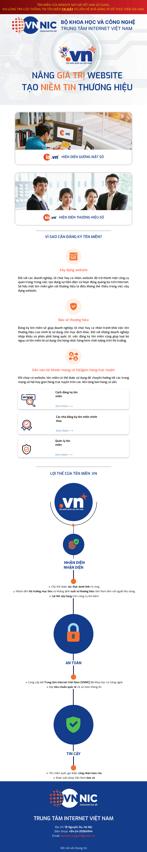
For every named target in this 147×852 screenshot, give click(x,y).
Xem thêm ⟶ (64, 406)
